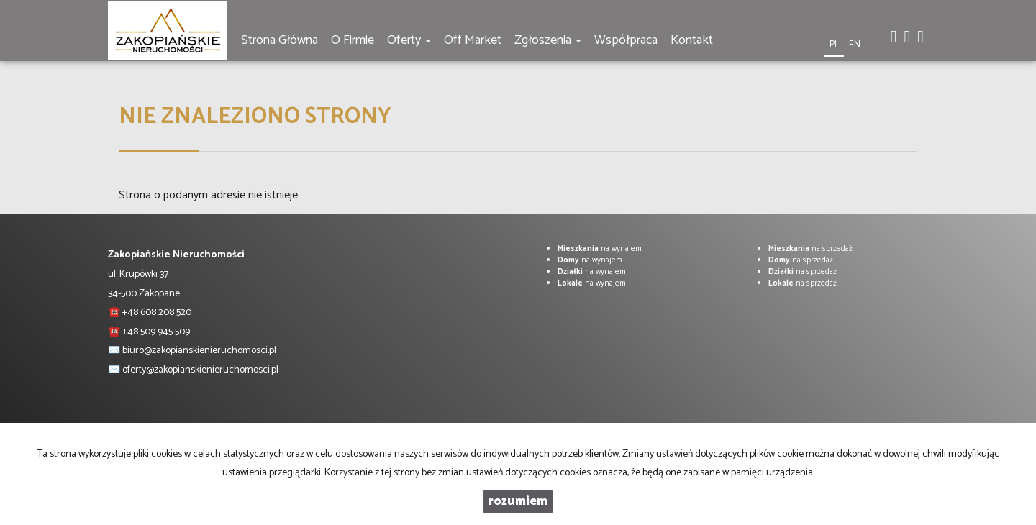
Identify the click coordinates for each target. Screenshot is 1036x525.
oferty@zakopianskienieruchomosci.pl (200, 370)
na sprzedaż (810, 248)
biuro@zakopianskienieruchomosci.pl (199, 350)
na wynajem (600, 248)
